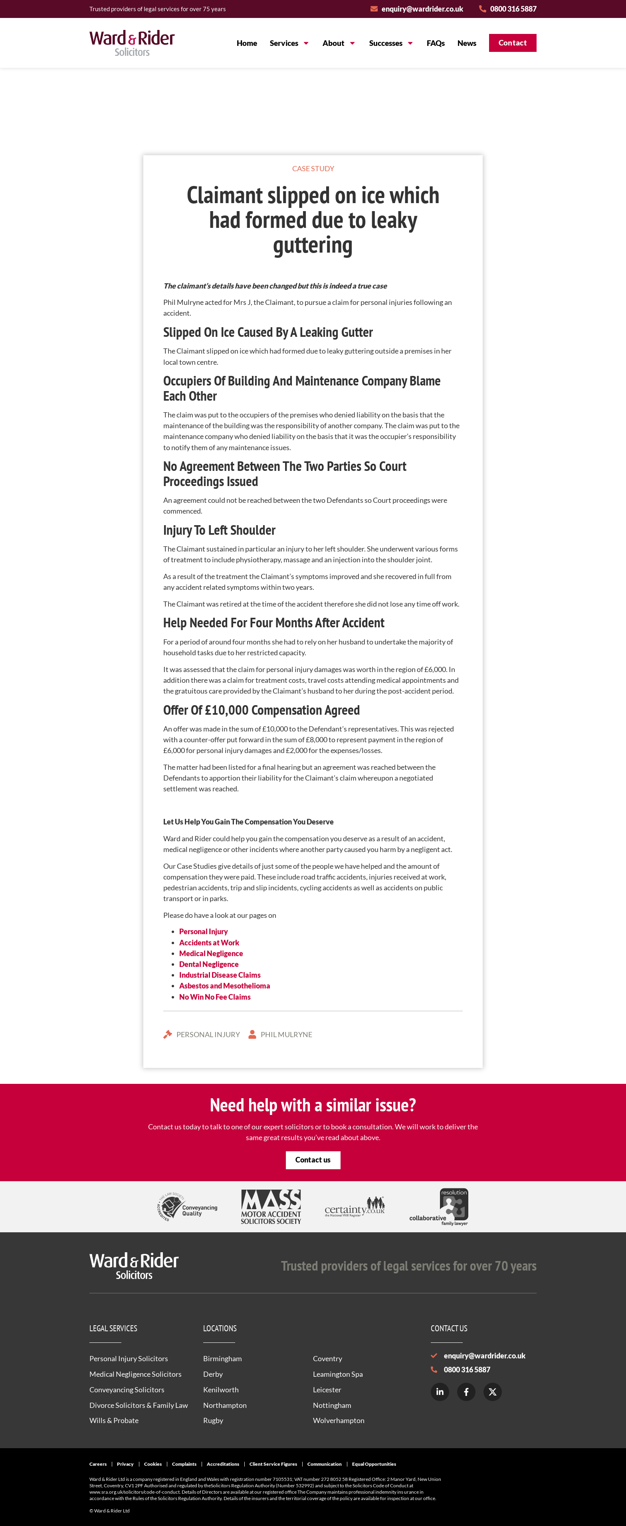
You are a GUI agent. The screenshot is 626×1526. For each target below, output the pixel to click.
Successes (391, 43)
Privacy (125, 1464)
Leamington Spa (338, 1374)
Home (247, 42)
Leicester (327, 1389)
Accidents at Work (209, 942)
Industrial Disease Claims (220, 975)
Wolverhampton (339, 1420)
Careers (98, 1464)
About (339, 43)
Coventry (327, 1358)
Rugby (213, 1420)
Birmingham (222, 1358)
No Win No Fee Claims (215, 996)
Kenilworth (221, 1389)
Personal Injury (203, 931)
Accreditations (223, 1464)
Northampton (225, 1405)
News (467, 42)
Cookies (153, 1464)
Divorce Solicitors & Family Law (138, 1405)
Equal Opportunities (374, 1464)
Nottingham (332, 1405)
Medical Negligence (211, 953)
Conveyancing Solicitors (126, 1389)
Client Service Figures (273, 1464)
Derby (213, 1374)
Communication (324, 1464)
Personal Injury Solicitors (128, 1358)
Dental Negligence (209, 964)
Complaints (184, 1464)
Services (290, 43)
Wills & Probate (114, 1420)
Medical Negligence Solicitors (135, 1374)
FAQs (436, 42)
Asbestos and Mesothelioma (224, 985)
